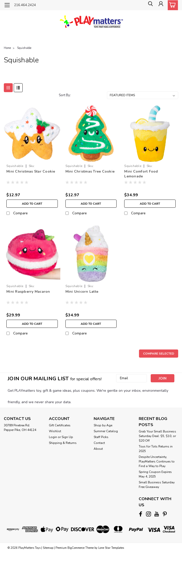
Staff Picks (101, 437)
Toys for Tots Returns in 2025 (156, 448)
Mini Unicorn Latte (82, 291)
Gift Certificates (60, 425)
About (98, 449)
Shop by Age (103, 425)
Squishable (24, 48)
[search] (149, 5)
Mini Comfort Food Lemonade (141, 174)
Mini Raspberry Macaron (28, 291)
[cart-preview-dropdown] (171, 5)
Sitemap (48, 547)
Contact (99, 443)
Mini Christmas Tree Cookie (90, 171)
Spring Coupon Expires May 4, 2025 (155, 474)
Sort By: (65, 95)
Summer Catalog (106, 431)
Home (7, 48)
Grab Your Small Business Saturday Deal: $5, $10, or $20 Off (157, 436)
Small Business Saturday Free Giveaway (157, 484)
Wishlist (55, 431)
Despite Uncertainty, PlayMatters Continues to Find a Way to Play (157, 461)
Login (53, 437)
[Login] (160, 5)
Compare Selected (158, 354)
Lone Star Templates (111, 547)
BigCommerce (76, 547)
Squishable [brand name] (14, 166)
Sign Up (67, 437)
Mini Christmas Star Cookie (30, 171)
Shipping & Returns (63, 443)
